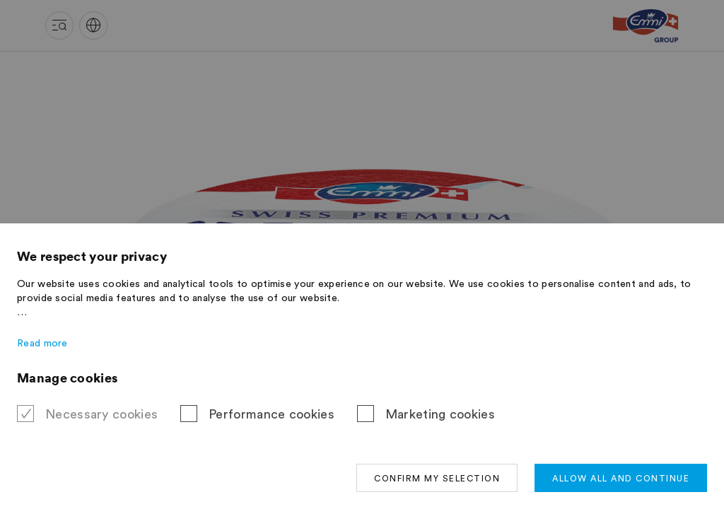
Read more (42, 344)
